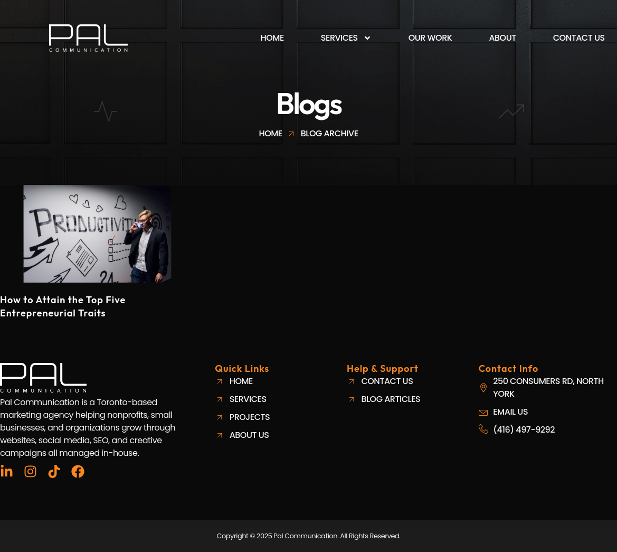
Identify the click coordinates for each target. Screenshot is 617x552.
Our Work (430, 38)
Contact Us (579, 38)
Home (272, 38)
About (502, 38)
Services (346, 38)
